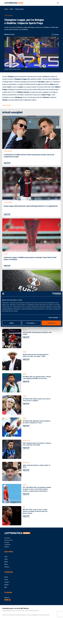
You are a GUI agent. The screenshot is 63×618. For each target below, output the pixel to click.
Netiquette (6, 546)
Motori (6, 564)
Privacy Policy (7, 538)
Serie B (6, 579)
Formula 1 (6, 582)
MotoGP (6, 585)
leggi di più (7, 163)
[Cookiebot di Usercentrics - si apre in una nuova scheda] (53, 293)
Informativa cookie (8, 540)
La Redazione (7, 544)
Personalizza (31, 323)
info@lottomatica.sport (33, 610)
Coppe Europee (19, 9)
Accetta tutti (51, 323)
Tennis (6, 559)
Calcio (11, 9)
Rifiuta (12, 323)
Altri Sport (6, 567)
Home (6, 9)
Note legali (6, 542)
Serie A (6, 577)
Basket (6, 562)
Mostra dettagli (53, 317)
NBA (5, 587)
